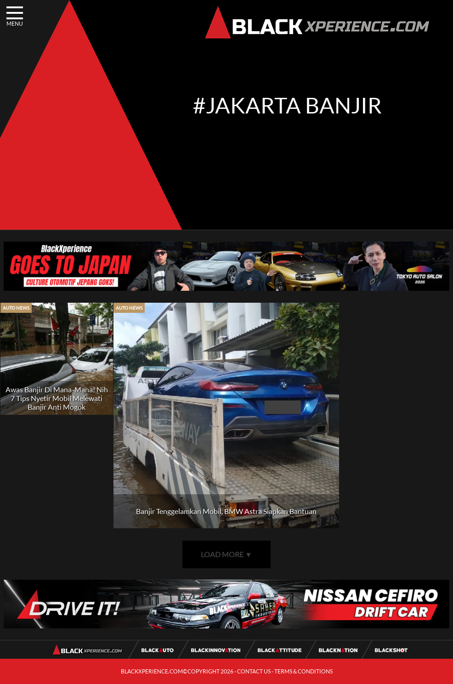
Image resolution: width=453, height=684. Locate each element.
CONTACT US (254, 671)
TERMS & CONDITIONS (303, 671)
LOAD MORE (226, 554)
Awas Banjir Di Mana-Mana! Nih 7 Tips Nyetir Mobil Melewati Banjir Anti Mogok (57, 398)
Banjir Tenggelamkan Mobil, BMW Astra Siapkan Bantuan (226, 511)
